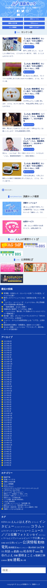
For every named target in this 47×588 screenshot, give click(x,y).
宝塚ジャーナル (34, 19)
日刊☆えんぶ (34, 23)
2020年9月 (8, 420)
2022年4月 (8, 377)
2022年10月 (8, 364)
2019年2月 (7, 463)
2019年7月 (7, 452)
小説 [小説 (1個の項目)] (12, 552)
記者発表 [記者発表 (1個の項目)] (4, 560)
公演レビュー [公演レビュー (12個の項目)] (15, 542)
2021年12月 (8, 386)
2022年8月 (8, 368)
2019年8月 (7, 449)
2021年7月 (7, 398)
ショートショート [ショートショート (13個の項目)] (22, 530)
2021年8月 (7, 395)
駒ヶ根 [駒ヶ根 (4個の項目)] (23, 560)
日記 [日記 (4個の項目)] (21, 551)
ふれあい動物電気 (9, 501)
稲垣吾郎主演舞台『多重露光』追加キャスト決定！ (22, 325)
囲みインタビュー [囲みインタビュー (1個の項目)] (22, 547)
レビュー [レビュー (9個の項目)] (26, 538)
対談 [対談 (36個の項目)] (7, 551)
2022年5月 (8, 375)
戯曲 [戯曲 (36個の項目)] (16, 551)
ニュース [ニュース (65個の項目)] (37, 530)
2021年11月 (8, 389)
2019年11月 (8, 443)
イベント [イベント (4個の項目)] (35, 522)
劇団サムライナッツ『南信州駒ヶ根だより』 (17, 505)
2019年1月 (7, 465)
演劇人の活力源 (12, 23)
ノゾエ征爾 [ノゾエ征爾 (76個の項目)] (9, 534)
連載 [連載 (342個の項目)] (16, 559)
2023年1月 (7, 357)
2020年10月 (8, 418)
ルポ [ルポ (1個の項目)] (20, 538)
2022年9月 (8, 366)
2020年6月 (8, 427)
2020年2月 (8, 436)
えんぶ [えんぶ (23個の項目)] (15, 521)
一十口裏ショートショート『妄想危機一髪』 (17, 503)
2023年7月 (8, 344)
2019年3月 (7, 461)
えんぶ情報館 (12, 27)
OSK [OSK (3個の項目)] (9, 522)
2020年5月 (8, 429)
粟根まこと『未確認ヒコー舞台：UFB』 (16, 494)
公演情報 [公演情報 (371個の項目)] (30, 542)
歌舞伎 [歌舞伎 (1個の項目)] (37, 552)
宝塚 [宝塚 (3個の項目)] (38, 547)
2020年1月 (8, 438)
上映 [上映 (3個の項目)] (41, 538)
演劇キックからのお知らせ (13, 509)
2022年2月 (8, 382)
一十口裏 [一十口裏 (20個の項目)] (35, 537)
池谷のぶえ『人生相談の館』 (13, 497)
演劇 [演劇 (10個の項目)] (16, 555)
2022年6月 (8, 373)
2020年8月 (8, 422)
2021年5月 (7, 402)
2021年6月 (7, 400)
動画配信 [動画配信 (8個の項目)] (13, 547)
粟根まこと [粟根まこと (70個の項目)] (25, 555)
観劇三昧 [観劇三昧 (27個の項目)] (40, 555)
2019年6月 (7, 454)
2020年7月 (8, 425)
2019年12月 (8, 440)
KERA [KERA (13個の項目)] (4, 521)
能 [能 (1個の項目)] (34, 556)
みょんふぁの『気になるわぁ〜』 (14, 492)
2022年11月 (8, 362)
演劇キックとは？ (34, 27)
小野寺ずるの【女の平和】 (12, 490)
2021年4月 (7, 404)
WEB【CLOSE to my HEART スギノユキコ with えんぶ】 (21, 488)
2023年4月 (8, 350)
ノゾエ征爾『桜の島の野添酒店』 (14, 499)
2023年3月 (8, 353)
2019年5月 (7, 456)
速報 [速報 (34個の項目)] (10, 559)
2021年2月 (7, 409)
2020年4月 (8, 431)
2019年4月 (7, 458)
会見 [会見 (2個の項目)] (7, 543)
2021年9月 (7, 393)
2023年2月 (8, 355)
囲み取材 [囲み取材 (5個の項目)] (32, 547)
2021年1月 (7, 411)
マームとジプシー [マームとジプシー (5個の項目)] (10, 538)
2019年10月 (8, 445)
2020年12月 (8, 413)
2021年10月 (8, 391)
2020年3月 (8, 434)
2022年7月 (8, 371)
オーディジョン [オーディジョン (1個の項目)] (25, 527)
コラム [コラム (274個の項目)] (36, 526)
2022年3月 (8, 380)
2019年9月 (7, 447)
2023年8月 (8, 341)
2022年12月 (8, 359)
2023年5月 (8, 348)
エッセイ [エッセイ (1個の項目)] (17, 527)
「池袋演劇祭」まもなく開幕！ (15, 307)
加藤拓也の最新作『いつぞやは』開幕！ (18, 309)
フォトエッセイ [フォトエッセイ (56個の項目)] (27, 534)
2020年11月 (8, 416)
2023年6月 (8, 346)
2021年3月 (7, 407)
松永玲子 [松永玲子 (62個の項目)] (29, 551)
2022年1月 (7, 384)
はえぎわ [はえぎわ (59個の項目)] (25, 521)
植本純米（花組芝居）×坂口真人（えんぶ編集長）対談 (20, 507)
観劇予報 (12, 19)
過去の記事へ (7, 190)
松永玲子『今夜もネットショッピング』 (16, 496)
